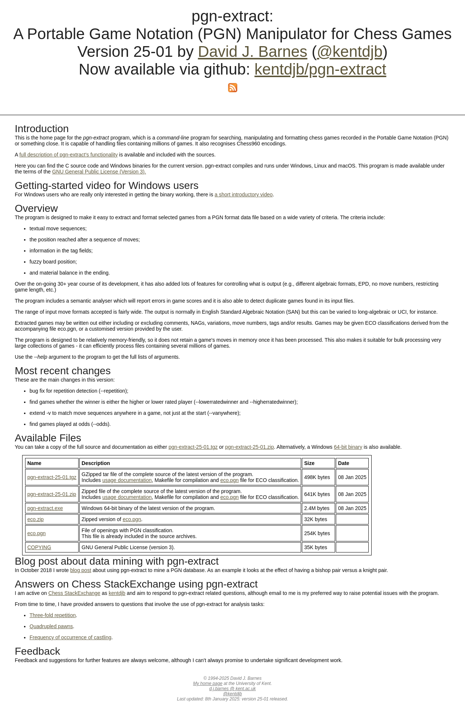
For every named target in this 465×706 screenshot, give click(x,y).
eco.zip (35, 519)
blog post (80, 570)
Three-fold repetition (53, 615)
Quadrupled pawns (51, 626)
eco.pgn (229, 480)
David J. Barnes (252, 51)
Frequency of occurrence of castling (70, 637)
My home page (207, 683)
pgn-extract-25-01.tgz (193, 447)
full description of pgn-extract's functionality (68, 155)
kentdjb (116, 593)
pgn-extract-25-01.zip (249, 447)
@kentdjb (349, 51)
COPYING (39, 547)
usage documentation (127, 480)
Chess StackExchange (74, 593)
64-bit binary (348, 447)
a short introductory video (244, 194)
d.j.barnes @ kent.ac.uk (232, 688)
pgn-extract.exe (45, 508)
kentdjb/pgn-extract (320, 69)
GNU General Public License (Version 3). (99, 172)
